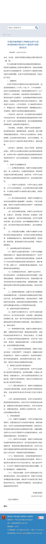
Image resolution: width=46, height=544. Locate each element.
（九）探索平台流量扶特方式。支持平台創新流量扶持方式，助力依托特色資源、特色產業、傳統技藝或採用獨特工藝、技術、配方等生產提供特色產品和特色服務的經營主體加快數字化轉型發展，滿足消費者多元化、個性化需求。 (23, 318)
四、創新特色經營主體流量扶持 (18, 309)
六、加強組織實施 (13, 416)
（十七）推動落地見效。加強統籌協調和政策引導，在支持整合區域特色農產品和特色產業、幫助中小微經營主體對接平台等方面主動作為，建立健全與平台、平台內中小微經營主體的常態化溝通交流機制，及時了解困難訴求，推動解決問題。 (23, 462)
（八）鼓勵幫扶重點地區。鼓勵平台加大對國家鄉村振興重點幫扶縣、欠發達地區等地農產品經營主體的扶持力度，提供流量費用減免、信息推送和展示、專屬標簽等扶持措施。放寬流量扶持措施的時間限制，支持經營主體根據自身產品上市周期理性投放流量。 (23, 298)
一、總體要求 (11, 81)
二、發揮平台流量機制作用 (16, 165)
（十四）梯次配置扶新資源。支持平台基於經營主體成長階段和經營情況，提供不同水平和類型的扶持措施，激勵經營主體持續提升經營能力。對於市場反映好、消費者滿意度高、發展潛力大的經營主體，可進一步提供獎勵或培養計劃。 (23, 405)
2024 (32, 496)
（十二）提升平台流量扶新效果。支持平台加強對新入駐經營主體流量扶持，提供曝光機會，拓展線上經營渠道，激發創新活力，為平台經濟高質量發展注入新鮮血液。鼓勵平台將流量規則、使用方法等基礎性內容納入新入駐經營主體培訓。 (23, 375)
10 (37, 496)
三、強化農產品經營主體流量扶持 (19, 248)
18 (40, 496)
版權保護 (23, 516)
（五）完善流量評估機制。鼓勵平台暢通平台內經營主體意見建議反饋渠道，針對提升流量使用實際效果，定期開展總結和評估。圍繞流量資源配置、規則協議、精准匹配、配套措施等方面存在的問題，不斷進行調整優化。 (23, 238)
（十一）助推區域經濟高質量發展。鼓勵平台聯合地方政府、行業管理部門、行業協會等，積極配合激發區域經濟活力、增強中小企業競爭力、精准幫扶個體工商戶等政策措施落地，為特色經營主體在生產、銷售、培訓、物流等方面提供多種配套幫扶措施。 (23, 355)
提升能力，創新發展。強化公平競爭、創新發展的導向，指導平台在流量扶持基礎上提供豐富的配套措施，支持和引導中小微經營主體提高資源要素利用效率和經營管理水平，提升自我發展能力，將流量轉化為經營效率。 (23, 154)
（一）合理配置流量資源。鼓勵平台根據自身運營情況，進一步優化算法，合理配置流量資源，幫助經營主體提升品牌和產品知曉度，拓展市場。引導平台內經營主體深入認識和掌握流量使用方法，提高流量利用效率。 (23, 174)
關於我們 (10, 516)
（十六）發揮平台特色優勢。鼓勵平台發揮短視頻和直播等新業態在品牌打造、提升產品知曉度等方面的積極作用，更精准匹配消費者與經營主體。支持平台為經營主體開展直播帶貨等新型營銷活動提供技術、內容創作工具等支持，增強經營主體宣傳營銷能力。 (23, 446)
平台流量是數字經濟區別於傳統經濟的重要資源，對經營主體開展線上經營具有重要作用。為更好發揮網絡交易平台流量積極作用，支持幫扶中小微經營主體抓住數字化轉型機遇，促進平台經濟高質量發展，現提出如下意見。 (23, 70)
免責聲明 (30, 516)
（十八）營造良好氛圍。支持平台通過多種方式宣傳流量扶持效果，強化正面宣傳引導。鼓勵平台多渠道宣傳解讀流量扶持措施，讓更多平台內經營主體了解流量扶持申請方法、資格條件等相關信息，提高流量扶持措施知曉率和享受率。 (23, 479)
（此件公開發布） (13, 499)
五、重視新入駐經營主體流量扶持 (19, 365)
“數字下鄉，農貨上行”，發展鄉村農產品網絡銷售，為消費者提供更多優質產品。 (23, 265)
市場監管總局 (37, 493)
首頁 (4, 34)
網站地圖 (17, 516)
